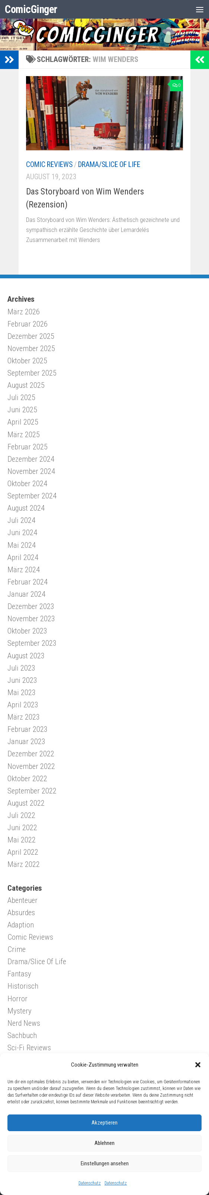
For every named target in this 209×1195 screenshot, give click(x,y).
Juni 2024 (22, 532)
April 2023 (22, 704)
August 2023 (26, 655)
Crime (16, 949)
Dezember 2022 (30, 753)
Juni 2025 (22, 409)
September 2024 (32, 495)
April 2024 (22, 557)
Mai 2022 (21, 839)
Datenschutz (89, 1183)
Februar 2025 (27, 446)
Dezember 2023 (30, 606)
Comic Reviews (49, 164)
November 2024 (31, 471)
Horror (17, 998)
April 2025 (22, 422)
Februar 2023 (27, 729)
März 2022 (23, 864)
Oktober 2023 (27, 630)
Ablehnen (104, 1143)
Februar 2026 (27, 324)
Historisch (22, 986)
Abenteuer (22, 900)
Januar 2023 (26, 741)
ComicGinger (31, 9)
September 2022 (32, 790)
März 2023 (23, 717)
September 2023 (32, 643)
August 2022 (26, 803)
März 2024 (23, 569)
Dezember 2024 (30, 459)
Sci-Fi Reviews (29, 1047)
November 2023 (31, 618)
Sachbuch (22, 1035)
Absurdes (21, 912)
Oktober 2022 (27, 778)
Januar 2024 (26, 594)
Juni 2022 (22, 827)
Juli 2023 (21, 668)
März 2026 (23, 311)
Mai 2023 (21, 692)
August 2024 (26, 508)
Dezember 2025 (30, 336)
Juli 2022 (21, 815)
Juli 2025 (21, 397)
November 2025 (31, 348)
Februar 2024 (27, 581)
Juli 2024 (21, 520)
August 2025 (26, 385)
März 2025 (23, 434)
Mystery (19, 1010)
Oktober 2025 (27, 360)
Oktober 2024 (27, 483)
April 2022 (22, 852)
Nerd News (23, 1023)
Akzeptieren (104, 1122)
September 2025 (32, 373)
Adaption (20, 924)
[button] (198, 1064)
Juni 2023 (22, 680)
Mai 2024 (21, 545)
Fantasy (19, 973)
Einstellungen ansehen (105, 1163)
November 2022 (31, 766)
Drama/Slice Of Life (109, 164)
